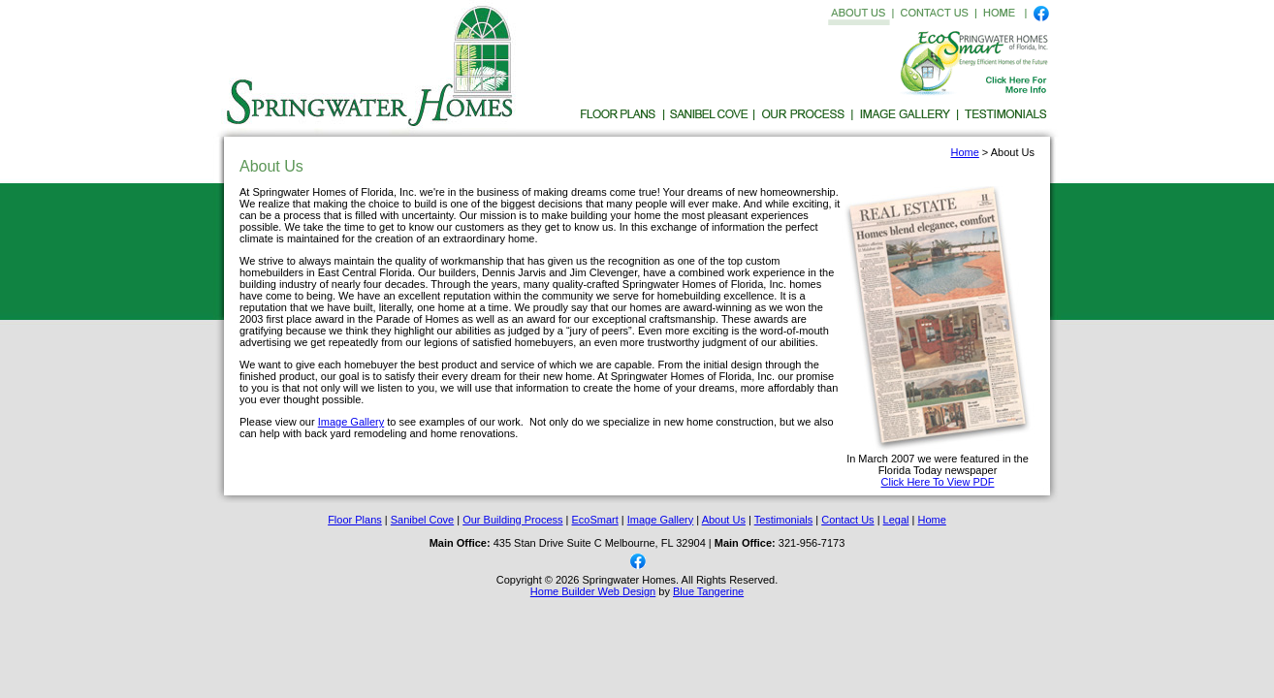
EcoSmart (595, 519)
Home (964, 152)
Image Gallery (351, 422)
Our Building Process (512, 519)
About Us (724, 519)
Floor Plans (355, 519)
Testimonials (783, 519)
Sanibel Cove (422, 519)
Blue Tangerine (708, 591)
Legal (896, 519)
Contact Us (847, 519)
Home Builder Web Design (592, 591)
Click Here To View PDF (938, 482)
